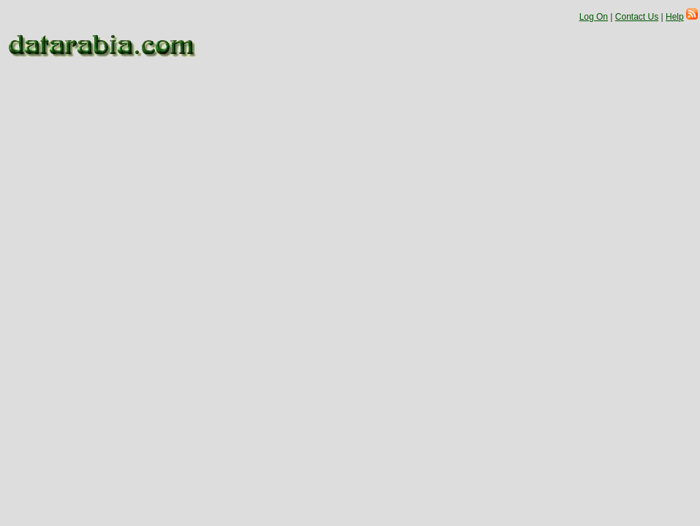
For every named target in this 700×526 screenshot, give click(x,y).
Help (675, 17)
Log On (593, 17)
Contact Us (636, 17)
